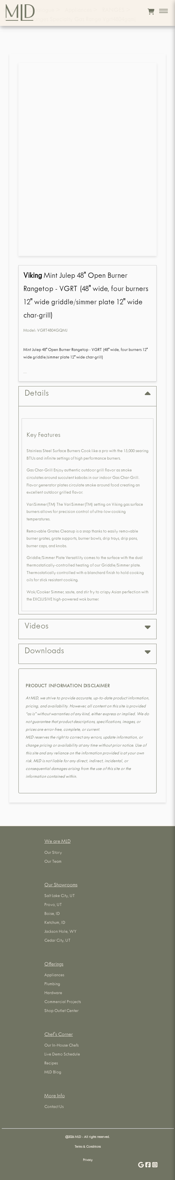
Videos (87, 627)
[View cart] (151, 11)
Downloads (87, 651)
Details (87, 394)
